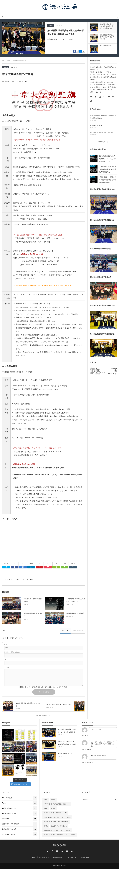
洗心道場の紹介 (44, 857)
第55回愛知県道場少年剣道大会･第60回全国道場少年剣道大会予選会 (65, 32)
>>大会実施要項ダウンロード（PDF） (17, 121)
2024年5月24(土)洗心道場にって (53, 830)
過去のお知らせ (103, 142)
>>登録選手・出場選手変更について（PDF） (55, 275)
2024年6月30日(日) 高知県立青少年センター (56, 804)
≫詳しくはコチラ (95, 92)
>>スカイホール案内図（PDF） (25, 152)
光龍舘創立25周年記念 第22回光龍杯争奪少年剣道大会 (67, 743)
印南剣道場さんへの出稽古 (75, 613)
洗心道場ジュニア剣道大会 (59, 826)
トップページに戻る (44, 715)
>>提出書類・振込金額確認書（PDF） (64, 272)
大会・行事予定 (71, 857)
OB (66, 812)
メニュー (2, 16)
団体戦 (46, 808)
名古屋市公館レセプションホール (53, 817)
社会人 (53, 808)
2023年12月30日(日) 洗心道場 (52, 812)
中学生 (53, 799)
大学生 (73, 834)
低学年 (69, 817)
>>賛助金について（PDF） (24, 278)
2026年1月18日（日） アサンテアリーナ (56, 821)
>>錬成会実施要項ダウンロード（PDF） (18, 372)
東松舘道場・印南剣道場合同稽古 (33, 600)
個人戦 (46, 826)
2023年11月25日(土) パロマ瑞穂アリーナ (55, 834)
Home (33, 857)
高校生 (68, 830)
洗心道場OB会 (84, 857)
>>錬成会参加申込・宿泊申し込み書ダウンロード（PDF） (35, 475)
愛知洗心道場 (59, 845)
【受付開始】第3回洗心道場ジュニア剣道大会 (75, 600)
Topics (51, 25)
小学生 (46, 799)
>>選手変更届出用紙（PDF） (24, 275)
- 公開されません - (12, 652)
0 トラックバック (78, 630)
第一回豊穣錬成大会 (65, 753)
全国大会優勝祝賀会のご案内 (33, 614)
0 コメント (65, 630)
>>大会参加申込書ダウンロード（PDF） (29, 272)
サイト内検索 (116, 16)
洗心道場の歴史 (58, 857)
